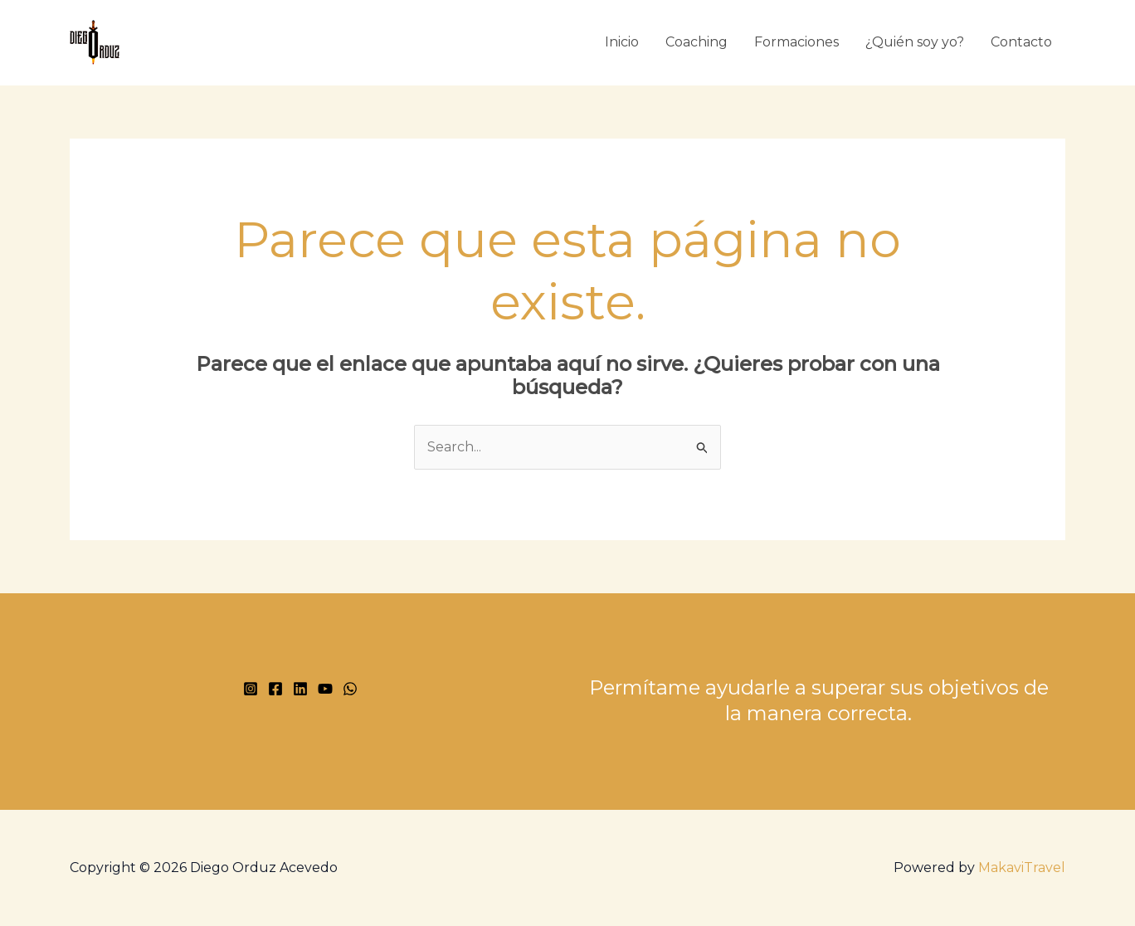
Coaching (696, 42)
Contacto (1021, 42)
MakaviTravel (1021, 867)
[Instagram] (250, 688)
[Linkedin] (300, 688)
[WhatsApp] (350, 688)
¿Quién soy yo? (914, 42)
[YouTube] (325, 688)
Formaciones (796, 42)
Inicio (622, 42)
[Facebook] (275, 688)
